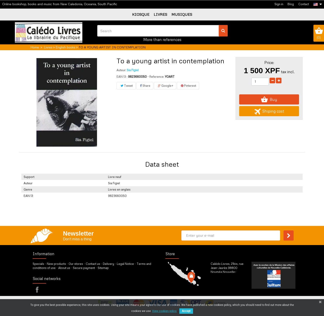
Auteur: (121, 70)
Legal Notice (125, 264)
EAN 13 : (122, 76)
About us (64, 268)
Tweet (126, 85)
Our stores (76, 264)
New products (56, 264)
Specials (38, 264)
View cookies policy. (164, 311)
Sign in (278, 4)
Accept (186, 311)
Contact (303, 4)
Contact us (93, 264)
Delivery (108, 264)
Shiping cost (269, 111)
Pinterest (188, 85)
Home (34, 47)
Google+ (165, 85)
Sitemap (103, 268)
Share (144, 85)
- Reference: (155, 76)
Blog (291, 4)
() (318, 33)
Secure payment (84, 268)
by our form (230, 287)
